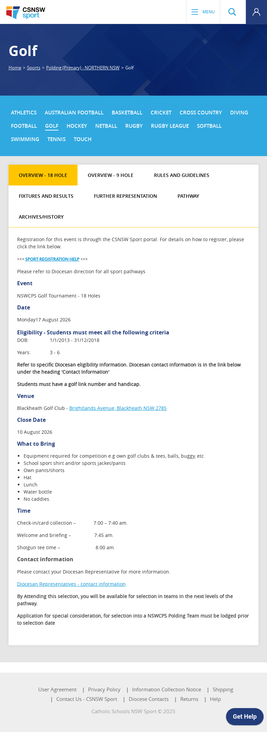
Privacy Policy (104, 689)
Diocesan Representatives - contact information (71, 584)
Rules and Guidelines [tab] (181, 175)
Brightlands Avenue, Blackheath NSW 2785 (118, 408)
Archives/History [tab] (41, 216)
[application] (245, 718)
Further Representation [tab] (125, 196)
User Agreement (57, 689)
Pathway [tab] (188, 196)
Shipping (223, 689)
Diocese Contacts (149, 698)
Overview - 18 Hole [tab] (43, 175)
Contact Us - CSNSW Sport (86, 698)
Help (215, 698)
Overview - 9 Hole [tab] (111, 175)
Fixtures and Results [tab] (46, 196)
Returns (189, 698)
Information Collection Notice (166, 689)
